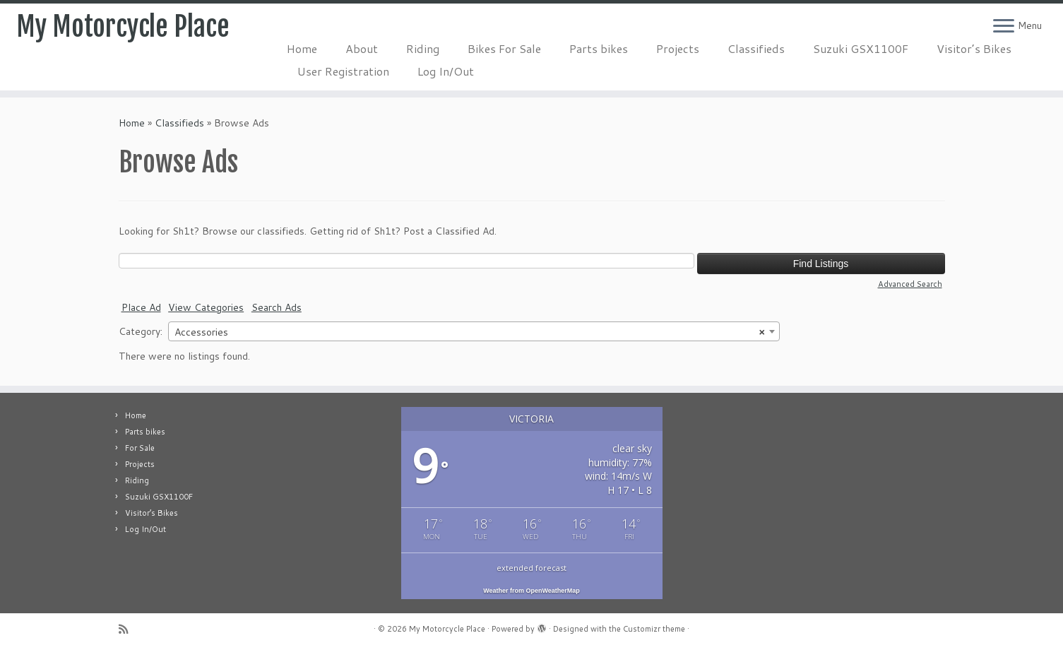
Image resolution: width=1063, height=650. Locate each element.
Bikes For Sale (504, 48)
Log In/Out (445, 71)
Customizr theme (654, 628)
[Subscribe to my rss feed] (128, 629)
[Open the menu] (1003, 26)
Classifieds (756, 48)
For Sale (140, 448)
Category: (140, 331)
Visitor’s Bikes (974, 48)
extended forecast (531, 567)
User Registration (343, 71)
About (361, 48)
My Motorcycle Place (123, 28)
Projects (677, 48)
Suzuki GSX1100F (860, 48)
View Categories (206, 307)
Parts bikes (598, 48)
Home (302, 48)
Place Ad (141, 307)
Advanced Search (910, 284)
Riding (422, 48)
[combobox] (474, 331)
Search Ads (276, 307)
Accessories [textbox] (469, 332)
